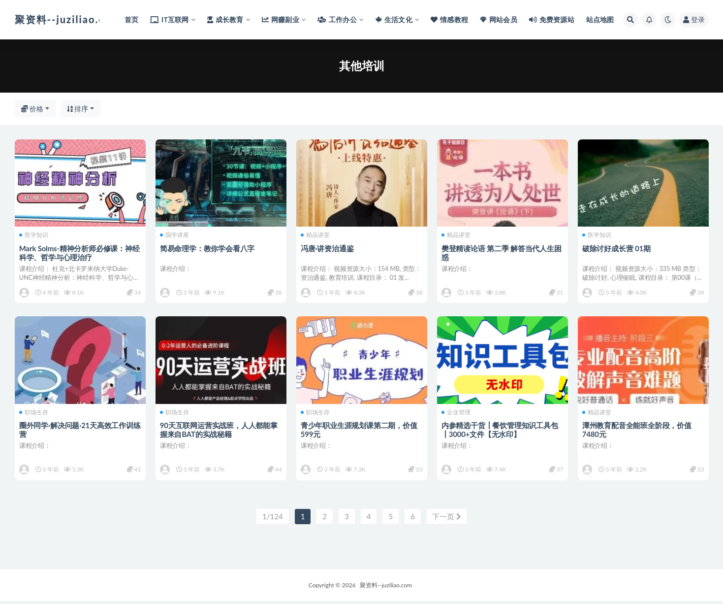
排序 (78, 108)
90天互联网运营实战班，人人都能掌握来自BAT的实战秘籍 (219, 431)
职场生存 (34, 413)
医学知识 (34, 235)
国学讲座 (174, 235)
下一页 (446, 519)
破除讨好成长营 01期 (617, 247)
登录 (694, 19)
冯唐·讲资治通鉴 (327, 247)
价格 (32, 108)
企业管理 (456, 413)
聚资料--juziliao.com (386, 588)
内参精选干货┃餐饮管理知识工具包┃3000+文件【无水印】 (500, 431)
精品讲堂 (315, 235)
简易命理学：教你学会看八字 (207, 247)
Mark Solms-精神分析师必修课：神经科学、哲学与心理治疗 (80, 252)
